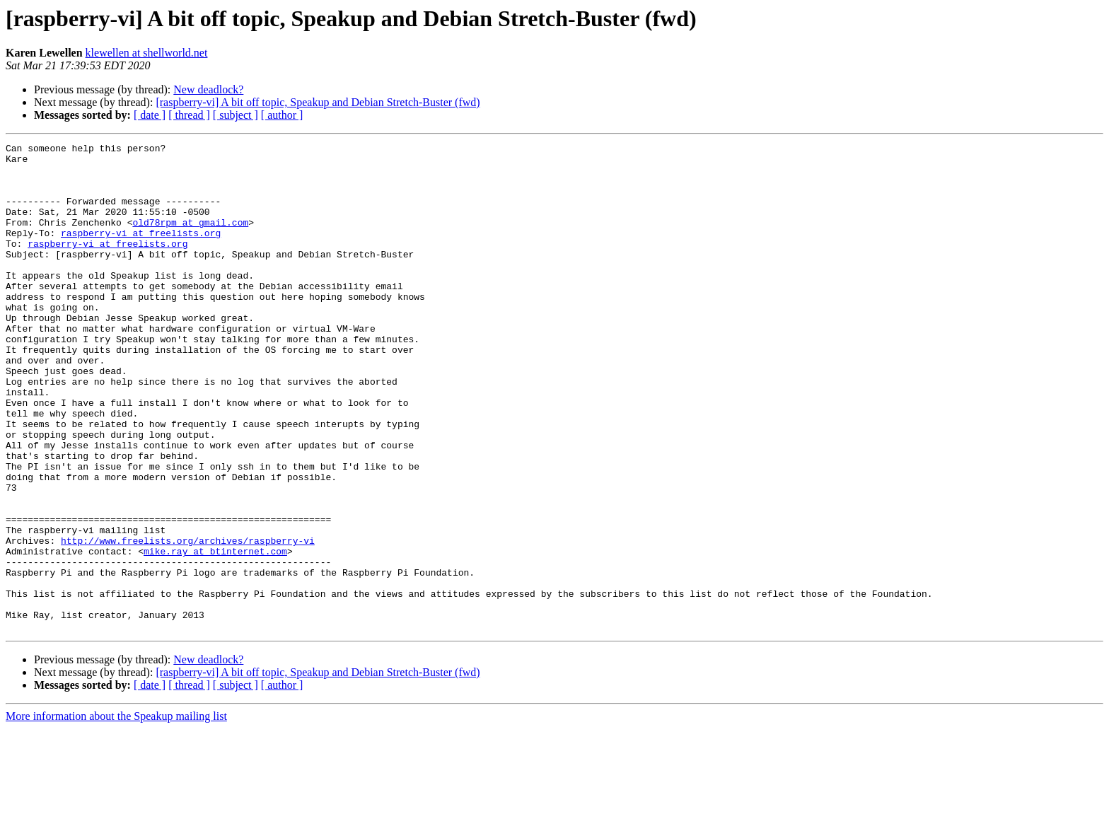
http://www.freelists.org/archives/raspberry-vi (188, 621)
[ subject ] (235, 115)
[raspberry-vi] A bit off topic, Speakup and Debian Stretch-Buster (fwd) (318, 102)
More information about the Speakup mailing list (116, 814)
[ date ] (150, 115)
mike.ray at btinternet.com (215, 633)
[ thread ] (189, 115)
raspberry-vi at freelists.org (141, 251)
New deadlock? (208, 89)
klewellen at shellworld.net (147, 53)
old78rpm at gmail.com (190, 239)
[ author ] (282, 115)
